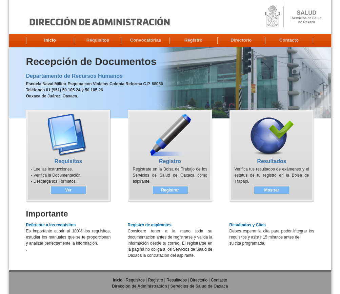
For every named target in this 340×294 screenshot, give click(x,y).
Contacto (289, 40)
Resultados (176, 280)
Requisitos (97, 40)
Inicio (50, 40)
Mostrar (271, 190)
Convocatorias (145, 40)
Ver (68, 190)
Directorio (241, 40)
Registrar (170, 190)
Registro (193, 40)
